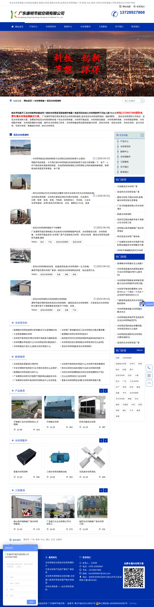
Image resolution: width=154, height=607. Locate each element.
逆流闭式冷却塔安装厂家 (128, 192)
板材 (117, 405)
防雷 (140, 364)
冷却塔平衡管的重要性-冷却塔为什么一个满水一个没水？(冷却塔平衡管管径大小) (130, 292)
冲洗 (133, 405)
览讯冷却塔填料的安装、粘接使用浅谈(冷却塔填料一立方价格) (61, 266)
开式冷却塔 (120, 399)
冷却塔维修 (38, 15)
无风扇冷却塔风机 (87, 471)
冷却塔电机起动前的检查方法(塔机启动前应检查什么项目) (59, 158)
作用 (131, 387)
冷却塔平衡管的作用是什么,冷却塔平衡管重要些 (83, 364)
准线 (117, 410)
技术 (42, 242)
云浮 (53, 539)
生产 (117, 387)
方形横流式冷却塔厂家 (127, 186)
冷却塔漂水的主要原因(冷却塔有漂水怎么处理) (83, 342)
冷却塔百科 (51, 26)
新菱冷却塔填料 (21, 471)
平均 (124, 393)
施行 (124, 410)
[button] (72, 93)
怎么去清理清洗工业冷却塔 (74, 376)
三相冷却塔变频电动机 (56, 471)
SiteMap (133, 603)
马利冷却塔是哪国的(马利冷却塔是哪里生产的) (83, 372)
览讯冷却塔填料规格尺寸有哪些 (47, 227)
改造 (58, 310)
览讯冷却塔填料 (62, 242)
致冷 (117, 370)
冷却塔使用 (127, 358)
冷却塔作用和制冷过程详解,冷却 (59, 576)
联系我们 (135, 26)
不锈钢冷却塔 (52, 422)
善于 (131, 370)
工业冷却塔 (134, 381)
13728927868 (149, 368)
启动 (129, 375)
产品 (50, 242)
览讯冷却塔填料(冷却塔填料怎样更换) (50, 299)
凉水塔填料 (134, 393)
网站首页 (19, 27)
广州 (32, 539)
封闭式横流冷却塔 (87, 422)
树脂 (129, 399)
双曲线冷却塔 (121, 364)
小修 (136, 375)
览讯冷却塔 (77, 242)
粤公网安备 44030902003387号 (111, 603)
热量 (117, 416)
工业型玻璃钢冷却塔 (23, 334)
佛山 (48, 539)
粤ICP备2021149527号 (84, 603)
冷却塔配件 (85, 26)
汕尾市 (59, 539)
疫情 (140, 405)
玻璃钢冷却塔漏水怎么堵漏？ (130, 263)
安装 (58, 274)
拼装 (74, 274)
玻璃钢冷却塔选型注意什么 (26, 372)
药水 (136, 399)
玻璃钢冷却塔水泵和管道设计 (75, 334)
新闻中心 (68, 26)
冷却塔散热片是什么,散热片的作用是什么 (32, 346)
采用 (124, 387)
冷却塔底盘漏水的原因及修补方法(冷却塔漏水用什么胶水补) (130, 272)
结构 (117, 358)
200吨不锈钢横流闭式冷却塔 (130, 250)
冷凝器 (125, 405)
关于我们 (119, 26)
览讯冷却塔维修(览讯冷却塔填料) (76, 346)
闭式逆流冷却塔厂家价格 (128, 236)
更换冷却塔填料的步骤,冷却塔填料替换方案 (81, 380)
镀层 (138, 410)
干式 (131, 410)
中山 (43, 539)
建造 (138, 387)
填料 (66, 274)
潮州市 (26, 539)
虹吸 (124, 370)
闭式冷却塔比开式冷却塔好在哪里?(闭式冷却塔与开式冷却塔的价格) (63, 193)
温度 (66, 310)
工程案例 (103, 26)
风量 (117, 393)
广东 (124, 381)
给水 (117, 381)
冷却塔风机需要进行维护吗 (26, 364)
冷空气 (132, 364)
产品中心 (33, 26)
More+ (140, 350)
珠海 (38, 539)
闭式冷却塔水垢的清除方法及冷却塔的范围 (81, 368)
